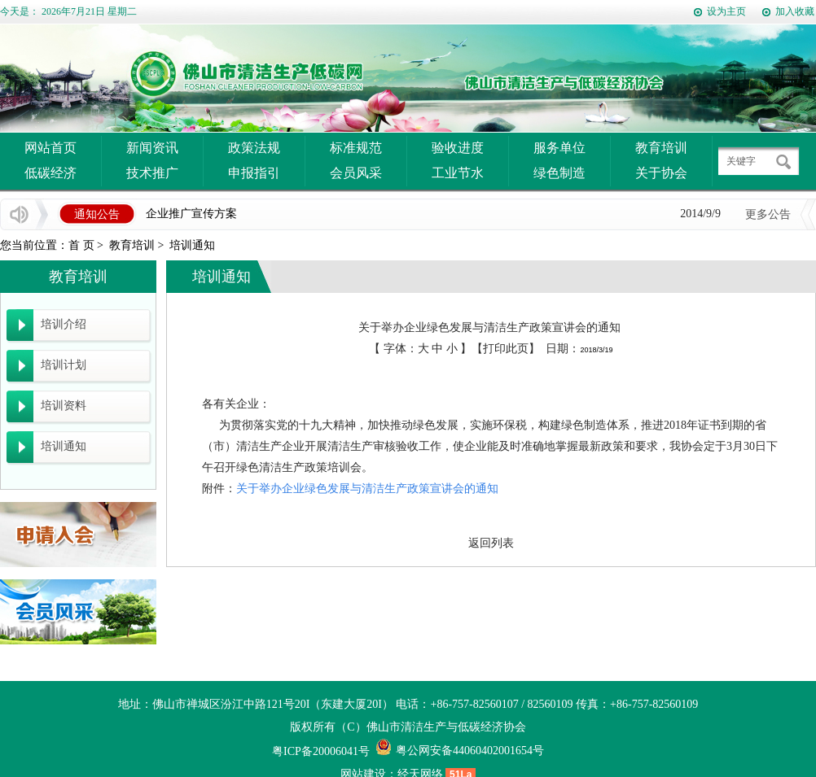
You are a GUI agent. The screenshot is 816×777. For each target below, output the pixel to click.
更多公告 (768, 214)
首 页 (81, 245)
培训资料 (63, 405)
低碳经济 (50, 173)
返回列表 (491, 543)
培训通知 (192, 245)
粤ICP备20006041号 (321, 751)
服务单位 (559, 148)
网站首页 (50, 148)
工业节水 (458, 173)
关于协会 (661, 173)
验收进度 (458, 148)
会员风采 (356, 173)
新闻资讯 (152, 148)
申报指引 (254, 173)
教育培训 (661, 148)
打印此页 (506, 349)
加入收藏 (794, 11)
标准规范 (356, 148)
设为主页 (726, 11)
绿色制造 (559, 173)
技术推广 (152, 173)
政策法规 (254, 148)
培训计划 (63, 365)
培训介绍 (63, 324)
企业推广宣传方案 (191, 213)
